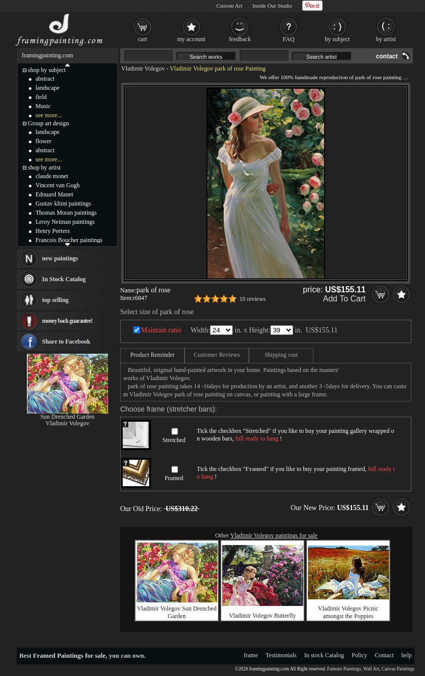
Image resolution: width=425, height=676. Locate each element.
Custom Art (229, 6)
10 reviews (252, 298)
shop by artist (44, 167)
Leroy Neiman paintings (65, 221)
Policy (359, 655)
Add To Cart (344, 298)
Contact (384, 655)
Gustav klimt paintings (63, 203)
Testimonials (281, 655)
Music (43, 106)
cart (142, 39)
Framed (174, 478)
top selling (55, 299)
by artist (386, 39)
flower (43, 141)
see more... (49, 115)
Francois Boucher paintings (69, 240)
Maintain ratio (161, 330)
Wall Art (371, 668)
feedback (240, 39)
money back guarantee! (67, 320)
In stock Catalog (324, 655)
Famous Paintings (344, 668)
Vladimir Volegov (143, 68)
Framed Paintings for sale (69, 655)
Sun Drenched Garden (68, 416)
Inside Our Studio (272, 6)
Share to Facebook (66, 341)
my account (191, 39)
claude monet (52, 176)
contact (387, 56)
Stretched (173, 440)
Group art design (48, 123)
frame (251, 655)
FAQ (288, 39)
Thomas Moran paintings (66, 212)
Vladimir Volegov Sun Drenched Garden (177, 612)
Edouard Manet (54, 194)
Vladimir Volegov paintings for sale (273, 535)
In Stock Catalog (64, 279)
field (41, 96)
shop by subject (47, 70)
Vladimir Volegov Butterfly (262, 615)
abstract (45, 78)
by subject (337, 39)
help (406, 655)
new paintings (60, 258)
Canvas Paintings (397, 668)
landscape (47, 87)
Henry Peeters (53, 230)
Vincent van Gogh (58, 185)
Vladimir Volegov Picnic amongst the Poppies (348, 612)
